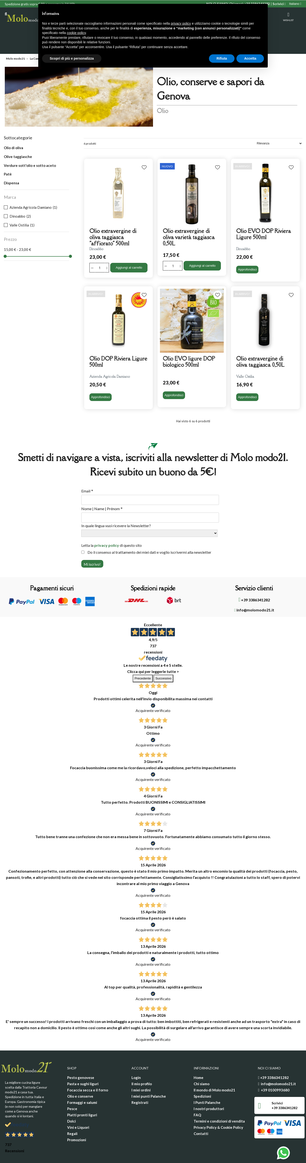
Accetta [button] (250, 58)
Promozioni (76, 1121)
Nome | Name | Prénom (102, 490)
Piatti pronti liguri (82, 1096)
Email (87, 472)
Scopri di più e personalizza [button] (72, 58)
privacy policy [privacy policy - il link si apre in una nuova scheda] (181, 23)
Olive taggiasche (18, 137)
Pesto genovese (80, 1058)
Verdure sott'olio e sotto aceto (30, 146)
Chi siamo (201, 1065)
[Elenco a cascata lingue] (295, 4)
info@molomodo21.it (254, 591)
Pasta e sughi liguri (82, 1065)
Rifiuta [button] (222, 58)
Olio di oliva (13, 129)
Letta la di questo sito (111, 526)
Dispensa (11, 164)
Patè (8, 155)
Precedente (143, 659)
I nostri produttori (209, 1090)
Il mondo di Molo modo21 (214, 1071)
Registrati (139, 1083)
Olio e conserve (80, 1077)
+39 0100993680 (275, 1071)
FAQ (197, 1096)
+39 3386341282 (254, 580)
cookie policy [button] (76, 33)
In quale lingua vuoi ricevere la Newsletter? (116, 506)
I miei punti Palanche (148, 1077)
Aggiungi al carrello (129, 248)
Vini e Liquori (78, 1108)
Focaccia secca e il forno (87, 1071)
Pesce (72, 1090)
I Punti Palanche (207, 1083)
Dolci (71, 1102)
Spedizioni (202, 1077)
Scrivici (279, 4)
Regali (72, 1114)
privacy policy (106, 526)
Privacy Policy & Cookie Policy (218, 1108)
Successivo (163, 659)
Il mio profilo (141, 1065)
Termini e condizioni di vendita (219, 1102)
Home (198, 1058)
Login (136, 1058)
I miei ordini (141, 1071)
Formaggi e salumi (82, 1083)
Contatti (201, 1114)
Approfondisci (247, 250)
